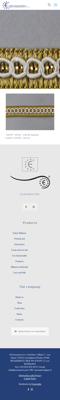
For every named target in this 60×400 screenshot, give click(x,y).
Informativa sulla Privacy (30, 375)
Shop (19, 302)
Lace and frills (19, 272)
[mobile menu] (55, 5)
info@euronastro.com (18, 370)
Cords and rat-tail (19, 250)
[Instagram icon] (32, 389)
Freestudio (36, 384)
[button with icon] (26, 206)
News (19, 314)
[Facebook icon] (28, 389)
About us (19, 297)
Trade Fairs (19, 308)
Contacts (19, 319)
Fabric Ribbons (19, 233)
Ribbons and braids (19, 267)
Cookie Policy (30, 378)
